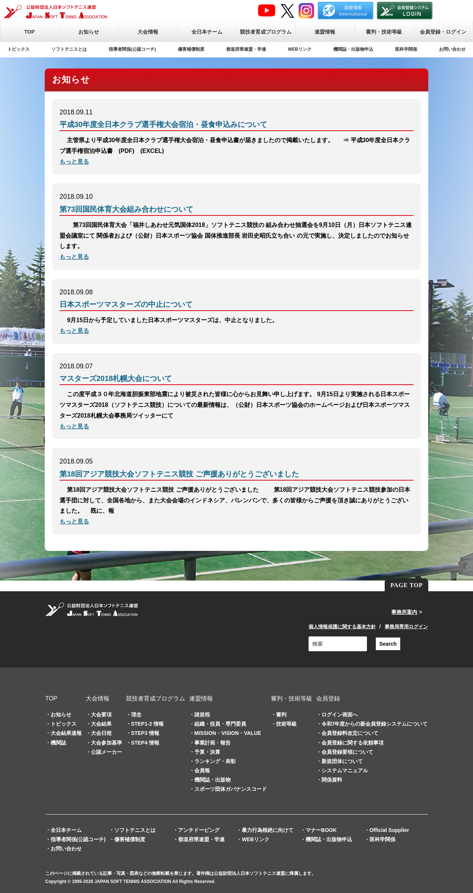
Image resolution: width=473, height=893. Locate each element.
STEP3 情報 (145, 733)
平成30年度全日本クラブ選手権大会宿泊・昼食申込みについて (163, 124)
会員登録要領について (347, 752)
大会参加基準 (106, 743)
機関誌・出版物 (212, 780)
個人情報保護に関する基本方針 (342, 626)
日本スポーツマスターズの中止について (126, 304)
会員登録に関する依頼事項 (352, 743)
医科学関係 (406, 49)
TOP (29, 32)
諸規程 (202, 715)
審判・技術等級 (384, 32)
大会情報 (147, 32)
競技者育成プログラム (266, 32)
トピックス (18, 49)
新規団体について (342, 761)
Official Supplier (389, 830)
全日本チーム (206, 32)
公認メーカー (106, 752)
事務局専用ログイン (406, 626)
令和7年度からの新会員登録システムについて (374, 724)
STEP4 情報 (145, 743)
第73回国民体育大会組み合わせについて (126, 209)
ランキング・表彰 (215, 761)
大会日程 (101, 733)
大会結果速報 (66, 733)
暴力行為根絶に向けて (267, 830)
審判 (281, 715)
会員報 (202, 770)
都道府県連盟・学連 (246, 49)
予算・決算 (207, 752)
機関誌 (58, 743)
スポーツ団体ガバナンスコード (230, 789)
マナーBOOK (321, 830)
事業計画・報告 (212, 743)
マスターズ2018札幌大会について (115, 378)
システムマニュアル (344, 770)
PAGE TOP (406, 585)
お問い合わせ (452, 49)
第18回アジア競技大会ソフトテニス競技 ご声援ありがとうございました (179, 474)
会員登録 (328, 698)
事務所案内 (404, 612)
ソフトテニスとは (69, 49)
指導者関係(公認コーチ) (132, 49)
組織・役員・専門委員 (220, 724)
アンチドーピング (199, 830)
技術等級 (286, 724)
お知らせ (88, 32)
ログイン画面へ (339, 715)
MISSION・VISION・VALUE (227, 733)
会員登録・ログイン (443, 32)
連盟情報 (324, 32)
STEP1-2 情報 (147, 724)
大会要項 (101, 715)
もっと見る (74, 161)
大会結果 (101, 724)
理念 (136, 715)
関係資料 (331, 780)
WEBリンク (300, 49)
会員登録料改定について (349, 733)
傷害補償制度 (191, 49)
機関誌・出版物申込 (353, 49)
